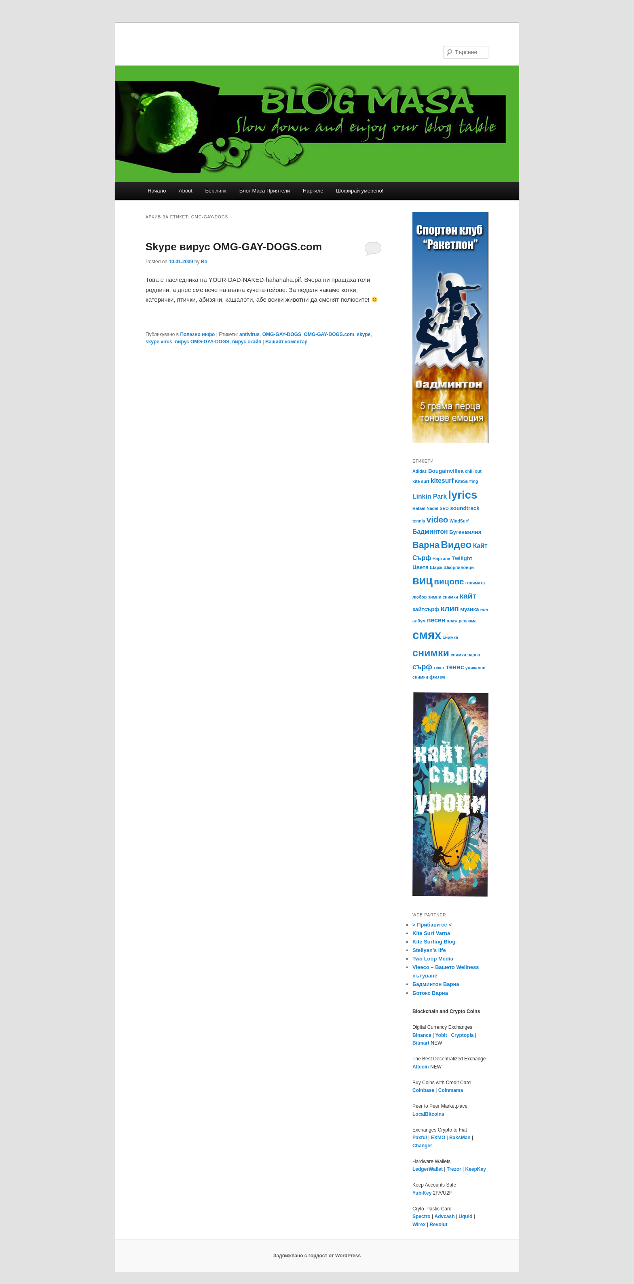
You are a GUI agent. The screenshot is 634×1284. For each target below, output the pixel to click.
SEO (444, 508)
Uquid (465, 1216)
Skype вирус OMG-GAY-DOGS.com (234, 247)
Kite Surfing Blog (433, 942)
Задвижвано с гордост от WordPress (317, 1256)
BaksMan (460, 1137)
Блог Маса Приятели (264, 191)
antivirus (249, 334)
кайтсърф (425, 609)
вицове (449, 581)
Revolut (438, 1224)
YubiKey (421, 1193)
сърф (422, 667)
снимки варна (465, 654)
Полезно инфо (197, 334)
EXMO (438, 1137)
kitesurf (442, 480)
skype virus (159, 342)
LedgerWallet (427, 1169)
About (185, 191)
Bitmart (420, 1043)
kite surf (420, 481)
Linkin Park (429, 496)
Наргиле (313, 191)
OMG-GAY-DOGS (281, 334)
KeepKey (475, 1169)
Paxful (419, 1137)
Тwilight (462, 558)
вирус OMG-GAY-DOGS (202, 342)
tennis (418, 520)
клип (450, 608)
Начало (157, 191)
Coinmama (450, 1090)
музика (469, 609)
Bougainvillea (446, 471)
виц (422, 580)
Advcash (444, 1216)
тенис (455, 667)
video (437, 519)
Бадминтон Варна (435, 984)
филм (437, 677)
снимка (450, 637)
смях (426, 634)
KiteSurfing (466, 481)
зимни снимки (443, 596)
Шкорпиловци (459, 567)
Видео (456, 544)
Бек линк (215, 191)
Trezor (454, 1169)
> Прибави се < (432, 925)
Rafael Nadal (425, 508)
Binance (421, 1035)
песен (436, 620)
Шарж (436, 567)
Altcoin (420, 1067)
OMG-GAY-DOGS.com (329, 334)
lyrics (462, 495)
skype (363, 334)
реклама (468, 620)
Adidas (419, 471)
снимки (430, 652)
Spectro (421, 1216)
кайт (467, 596)
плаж (451, 620)
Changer (422, 1146)
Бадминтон (430, 531)
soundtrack (465, 508)
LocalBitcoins (428, 1114)
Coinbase (423, 1090)
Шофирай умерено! (359, 191)
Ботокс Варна (430, 993)
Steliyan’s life (429, 950)
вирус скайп (246, 342)
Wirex (419, 1224)
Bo (204, 261)
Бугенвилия (465, 532)
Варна (426, 545)
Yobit (441, 1035)
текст (438, 667)
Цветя (420, 567)
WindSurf (459, 520)
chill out (473, 471)
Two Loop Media (432, 959)
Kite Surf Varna (431, 933)
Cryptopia (462, 1035)
